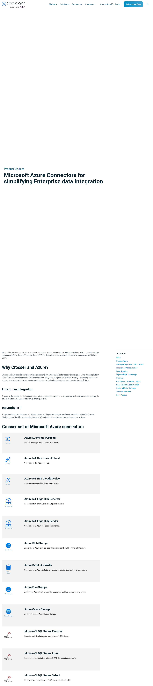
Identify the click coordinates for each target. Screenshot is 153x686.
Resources (77, 4)
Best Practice (121, 395)
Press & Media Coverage (126, 388)
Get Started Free (133, 4)
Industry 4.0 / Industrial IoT (127, 368)
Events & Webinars (123, 392)
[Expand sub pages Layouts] (151, 4)
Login (117, 4)
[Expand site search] (148, 4)
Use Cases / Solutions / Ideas (128, 381)
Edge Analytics (122, 371)
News (118, 358)
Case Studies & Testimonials (127, 385)
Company (89, 4)
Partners (119, 378)
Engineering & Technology (126, 375)
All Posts (121, 353)
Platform (53, 4)
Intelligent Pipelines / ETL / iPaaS (129, 364)
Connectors (106, 4)
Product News (122, 361)
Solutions (64, 4)
